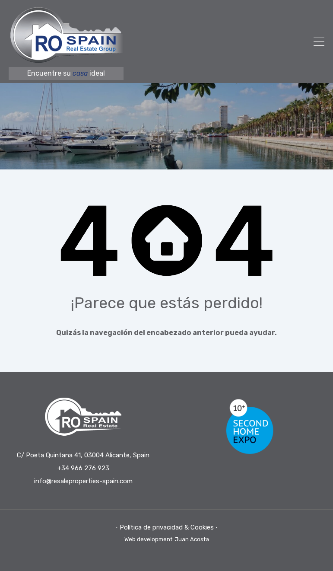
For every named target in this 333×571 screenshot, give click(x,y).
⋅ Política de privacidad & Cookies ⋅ (167, 527)
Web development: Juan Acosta (166, 539)
